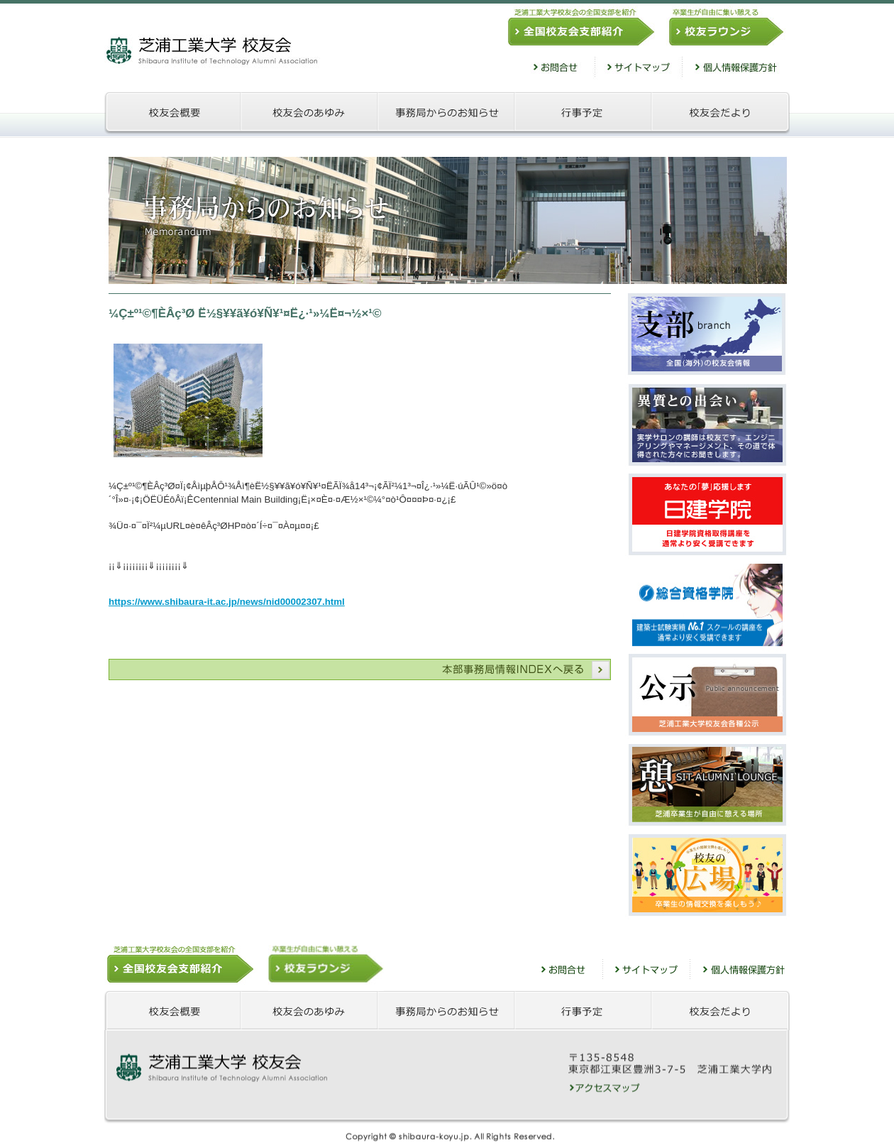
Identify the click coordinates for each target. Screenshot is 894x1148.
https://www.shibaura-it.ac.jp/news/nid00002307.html (227, 601)
